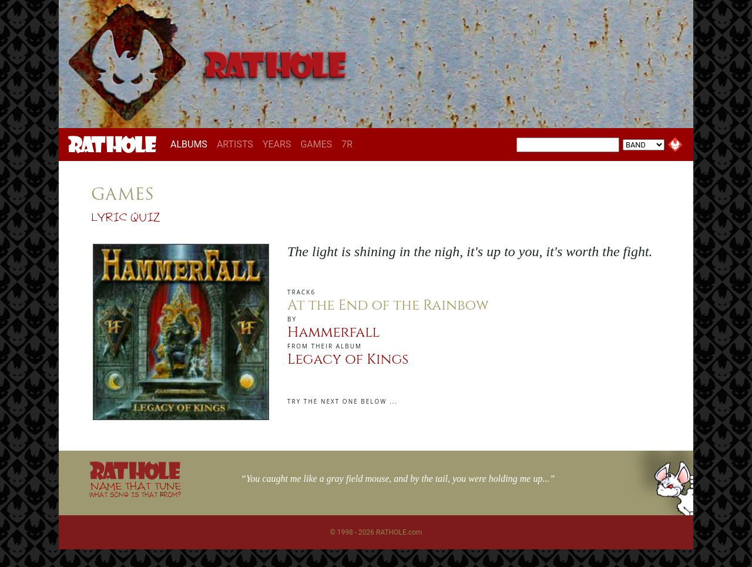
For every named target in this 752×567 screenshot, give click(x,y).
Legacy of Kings (347, 359)
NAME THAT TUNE (135, 489)
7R (346, 144)
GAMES (316, 144)
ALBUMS (191, 144)
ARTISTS (235, 144)
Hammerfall (333, 332)
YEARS (277, 144)
